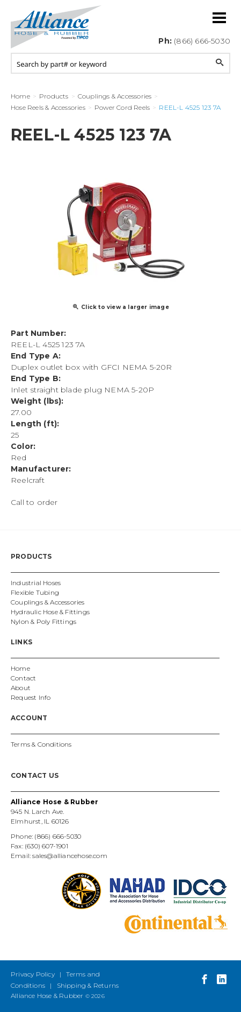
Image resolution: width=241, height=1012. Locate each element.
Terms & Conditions (41, 744)
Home (20, 668)
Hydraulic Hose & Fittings (50, 612)
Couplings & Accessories (48, 602)
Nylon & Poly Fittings (43, 621)
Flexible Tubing (35, 592)
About (21, 688)
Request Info (30, 697)
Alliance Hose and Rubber (56, 26)
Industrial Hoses (36, 583)
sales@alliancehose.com (69, 856)
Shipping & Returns (88, 985)
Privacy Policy (33, 974)
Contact (23, 678)
